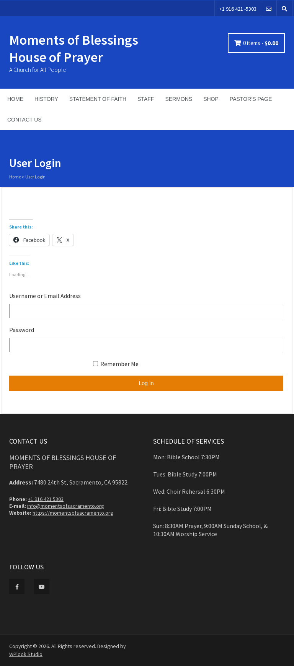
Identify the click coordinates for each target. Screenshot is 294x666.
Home (15, 177)
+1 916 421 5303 (46, 499)
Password (21, 330)
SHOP (211, 99)
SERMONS (178, 99)
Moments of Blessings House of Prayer (73, 48)
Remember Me (116, 364)
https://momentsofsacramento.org (73, 512)
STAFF (145, 99)
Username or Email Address (45, 296)
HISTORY (46, 99)
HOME (15, 99)
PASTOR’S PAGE (251, 99)
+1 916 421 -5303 (237, 8)
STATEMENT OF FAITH (97, 99)
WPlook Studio (25, 654)
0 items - (260, 43)
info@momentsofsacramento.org (65, 505)
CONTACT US (24, 120)
